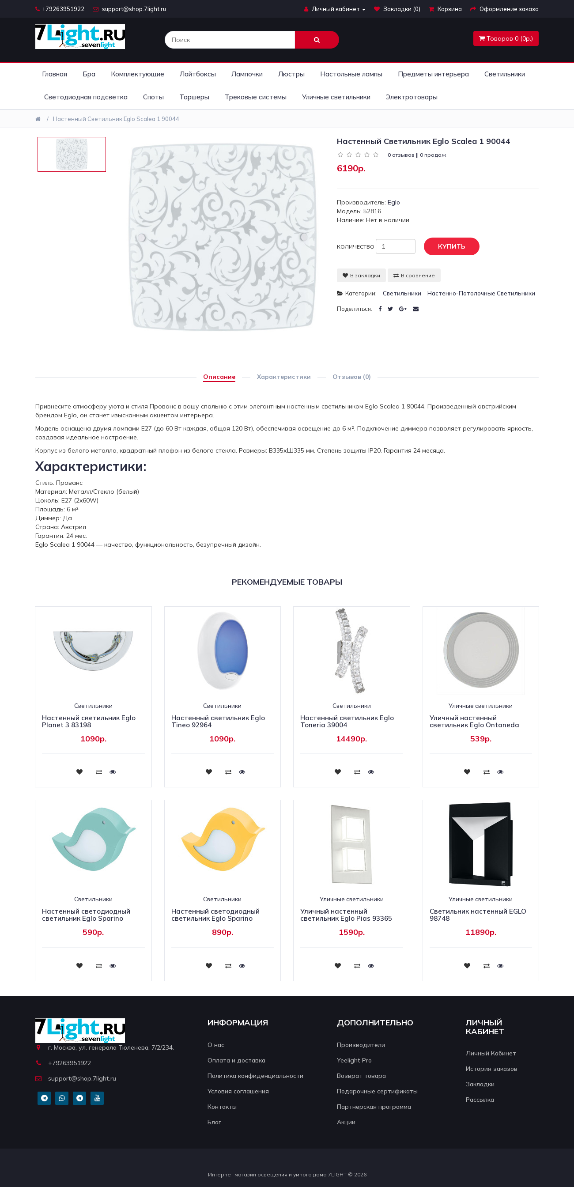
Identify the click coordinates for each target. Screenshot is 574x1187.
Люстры (291, 74)
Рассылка (480, 1100)
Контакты (222, 1107)
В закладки (361, 275)
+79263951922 (59, 8)
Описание (219, 377)
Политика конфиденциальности (255, 1076)
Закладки (480, 1084)
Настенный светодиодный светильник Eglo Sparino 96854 (215, 918)
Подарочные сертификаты (377, 1091)
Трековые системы (256, 97)
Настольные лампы (351, 74)
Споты (153, 97)
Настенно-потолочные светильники (481, 293)
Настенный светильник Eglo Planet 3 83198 (89, 722)
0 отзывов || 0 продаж (417, 154)
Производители (361, 1045)
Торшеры (194, 97)
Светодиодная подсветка (86, 97)
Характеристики (284, 377)
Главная (54, 74)
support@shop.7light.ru (129, 8)
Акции (346, 1122)
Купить (445, 246)
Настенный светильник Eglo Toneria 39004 (347, 722)
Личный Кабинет (491, 1053)
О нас (216, 1045)
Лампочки (247, 74)
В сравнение (414, 275)
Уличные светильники (336, 97)
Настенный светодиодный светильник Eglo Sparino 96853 (86, 918)
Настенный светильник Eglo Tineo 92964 (218, 722)
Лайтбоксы (198, 74)
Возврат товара (361, 1076)
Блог (214, 1122)
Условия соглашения (238, 1091)
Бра (89, 74)
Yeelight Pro (354, 1060)
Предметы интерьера (433, 74)
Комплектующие (137, 74)
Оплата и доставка (236, 1060)
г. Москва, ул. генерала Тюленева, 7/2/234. (104, 1047)
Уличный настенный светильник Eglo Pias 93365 (346, 915)
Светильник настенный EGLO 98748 (478, 915)
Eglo (394, 202)
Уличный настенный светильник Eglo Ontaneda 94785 (474, 725)
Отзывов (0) (351, 377)
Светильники (504, 74)
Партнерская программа (374, 1107)
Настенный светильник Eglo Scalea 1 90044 (116, 118)
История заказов (491, 1069)
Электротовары (412, 97)
